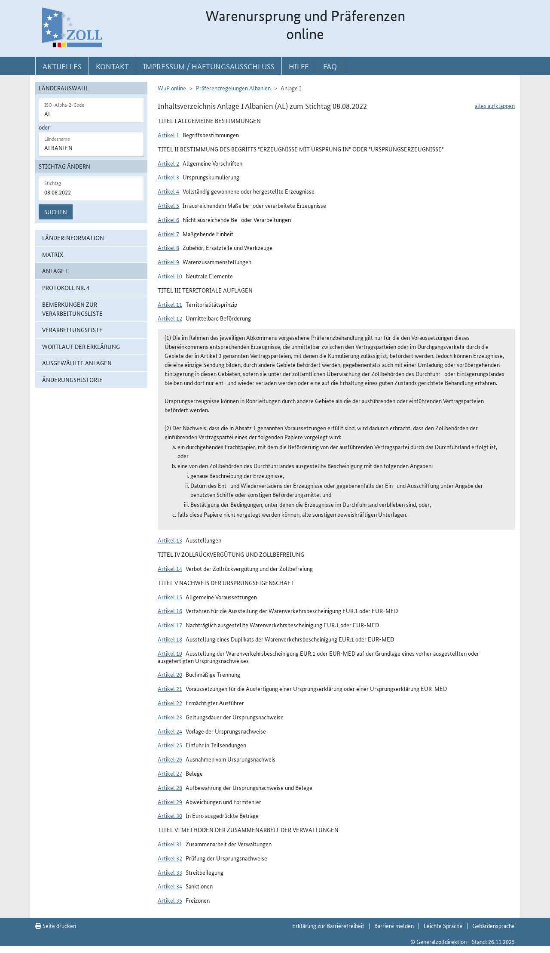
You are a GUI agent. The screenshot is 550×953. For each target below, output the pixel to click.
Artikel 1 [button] (168, 134)
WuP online (172, 87)
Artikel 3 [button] (168, 177)
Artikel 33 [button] (170, 872)
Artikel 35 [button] (170, 900)
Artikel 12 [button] (170, 318)
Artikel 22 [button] (170, 702)
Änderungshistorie (72, 379)
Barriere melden (394, 925)
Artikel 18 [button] (170, 639)
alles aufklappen (495, 105)
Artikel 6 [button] (168, 219)
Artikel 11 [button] (170, 304)
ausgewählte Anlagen (77, 362)
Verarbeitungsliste (72, 329)
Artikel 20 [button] (170, 674)
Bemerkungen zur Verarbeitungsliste (72, 309)
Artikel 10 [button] (170, 275)
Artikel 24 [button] (170, 731)
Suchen (55, 211)
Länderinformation (73, 237)
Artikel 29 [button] (170, 801)
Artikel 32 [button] (170, 858)
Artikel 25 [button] (170, 744)
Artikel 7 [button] (168, 233)
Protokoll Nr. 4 (65, 287)
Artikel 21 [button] (170, 688)
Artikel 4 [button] (168, 191)
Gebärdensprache (493, 925)
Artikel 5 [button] (168, 205)
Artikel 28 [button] (170, 787)
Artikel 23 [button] (170, 716)
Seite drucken (55, 925)
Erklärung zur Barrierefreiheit (328, 925)
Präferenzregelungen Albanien (233, 87)
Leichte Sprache (443, 925)
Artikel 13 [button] (170, 540)
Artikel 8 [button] (168, 247)
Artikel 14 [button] (170, 568)
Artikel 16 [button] (170, 610)
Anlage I (55, 270)
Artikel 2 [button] (168, 163)
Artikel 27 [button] (170, 773)
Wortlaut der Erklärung (81, 346)
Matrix (52, 254)
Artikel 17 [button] (170, 624)
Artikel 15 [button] (170, 596)
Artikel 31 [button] (170, 843)
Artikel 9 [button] (168, 261)
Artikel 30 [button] (170, 815)
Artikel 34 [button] (170, 886)
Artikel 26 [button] (170, 759)
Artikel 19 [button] (170, 653)
